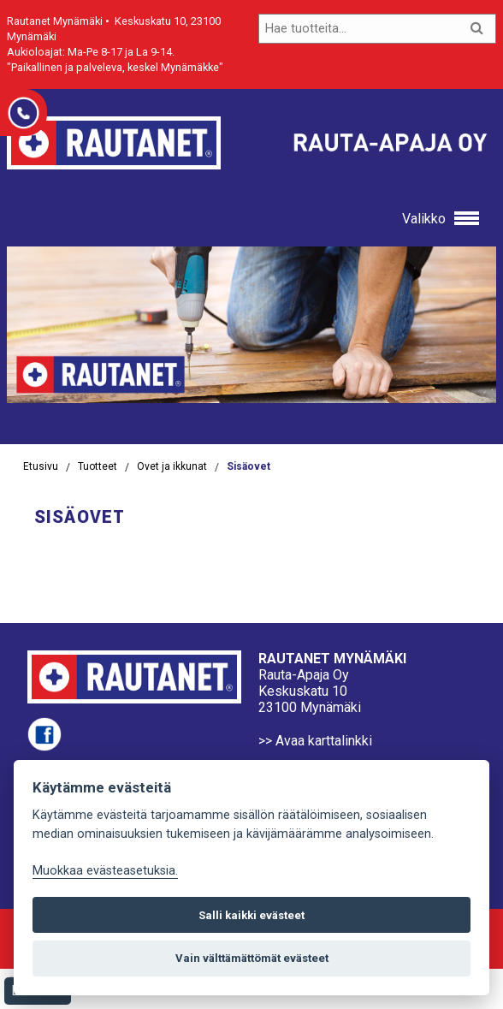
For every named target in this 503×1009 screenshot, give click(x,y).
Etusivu (40, 466)
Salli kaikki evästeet (251, 915)
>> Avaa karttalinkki (315, 741)
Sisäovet (248, 466)
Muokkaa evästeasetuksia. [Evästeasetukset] (105, 871)
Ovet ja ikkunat (172, 466)
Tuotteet (97, 466)
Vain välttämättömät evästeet (251, 958)
